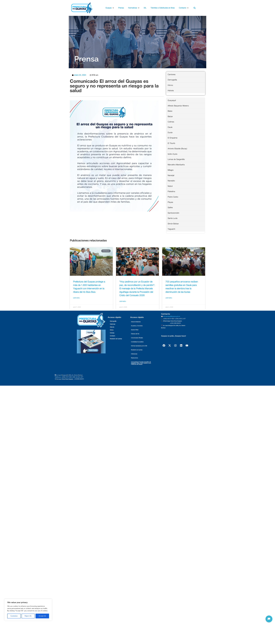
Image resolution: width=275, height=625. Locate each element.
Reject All (28, 616)
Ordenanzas (134, 353)
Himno (170, 85)
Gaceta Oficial (134, 329)
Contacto (183, 8)
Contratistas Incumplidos (137, 341)
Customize (14, 616)
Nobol (170, 186)
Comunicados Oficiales (137, 337)
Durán (170, 132)
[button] (194, 8)
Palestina (171, 191)
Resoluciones (134, 358)
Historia (171, 90)
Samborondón (173, 213)
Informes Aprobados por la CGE (139, 345)
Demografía (172, 80)
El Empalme (172, 138)
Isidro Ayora (172, 154)
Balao (170, 111)
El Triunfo (171, 143)
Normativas (133, 8)
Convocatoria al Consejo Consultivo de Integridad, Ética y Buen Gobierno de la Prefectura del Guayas (141, 363)
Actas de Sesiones (136, 321)
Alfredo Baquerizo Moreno (178, 106)
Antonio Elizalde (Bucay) (177, 149)
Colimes (171, 122)
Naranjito (171, 181)
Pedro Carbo (173, 197)
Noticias (112, 333)
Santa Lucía (172, 218)
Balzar (170, 116)
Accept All (42, 616)
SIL (145, 8)
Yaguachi (171, 229)
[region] (28, 610)
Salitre (170, 207)
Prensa (121, 8)
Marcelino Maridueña (176, 165)
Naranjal (171, 175)
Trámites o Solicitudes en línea (163, 8)
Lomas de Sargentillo (176, 159)
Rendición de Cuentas (116, 338)
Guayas (109, 8)
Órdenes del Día (135, 333)
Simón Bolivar (173, 224)
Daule (170, 127)
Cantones (172, 74)
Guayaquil (172, 100)
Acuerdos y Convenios (136, 325)
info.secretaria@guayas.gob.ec (171, 316)
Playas (170, 202)
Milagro (170, 170)
